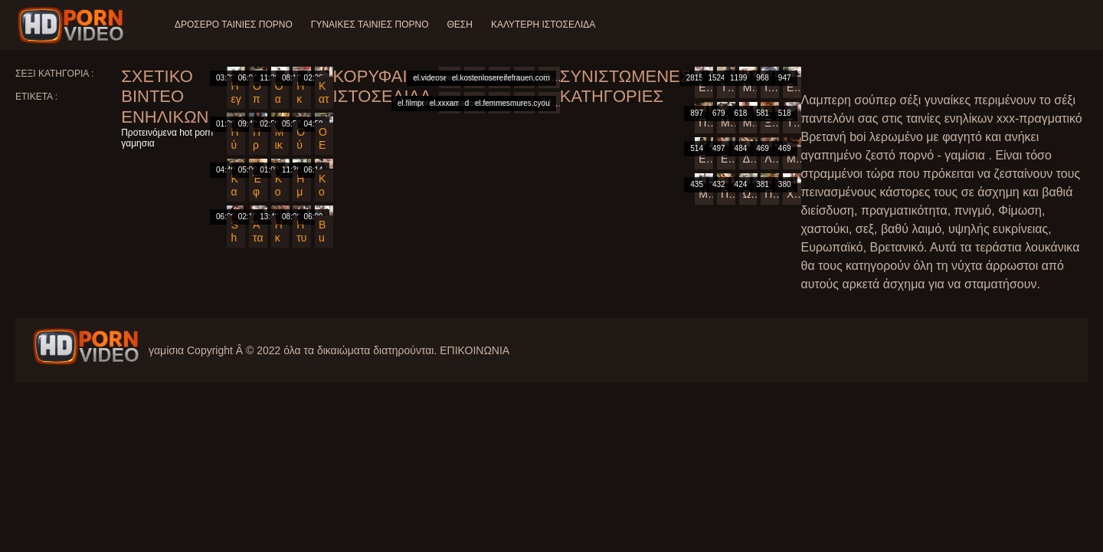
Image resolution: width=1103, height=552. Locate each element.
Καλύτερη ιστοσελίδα (543, 24)
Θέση (459, 24)
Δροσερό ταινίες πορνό (234, 24)
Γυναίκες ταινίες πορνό (370, 24)
